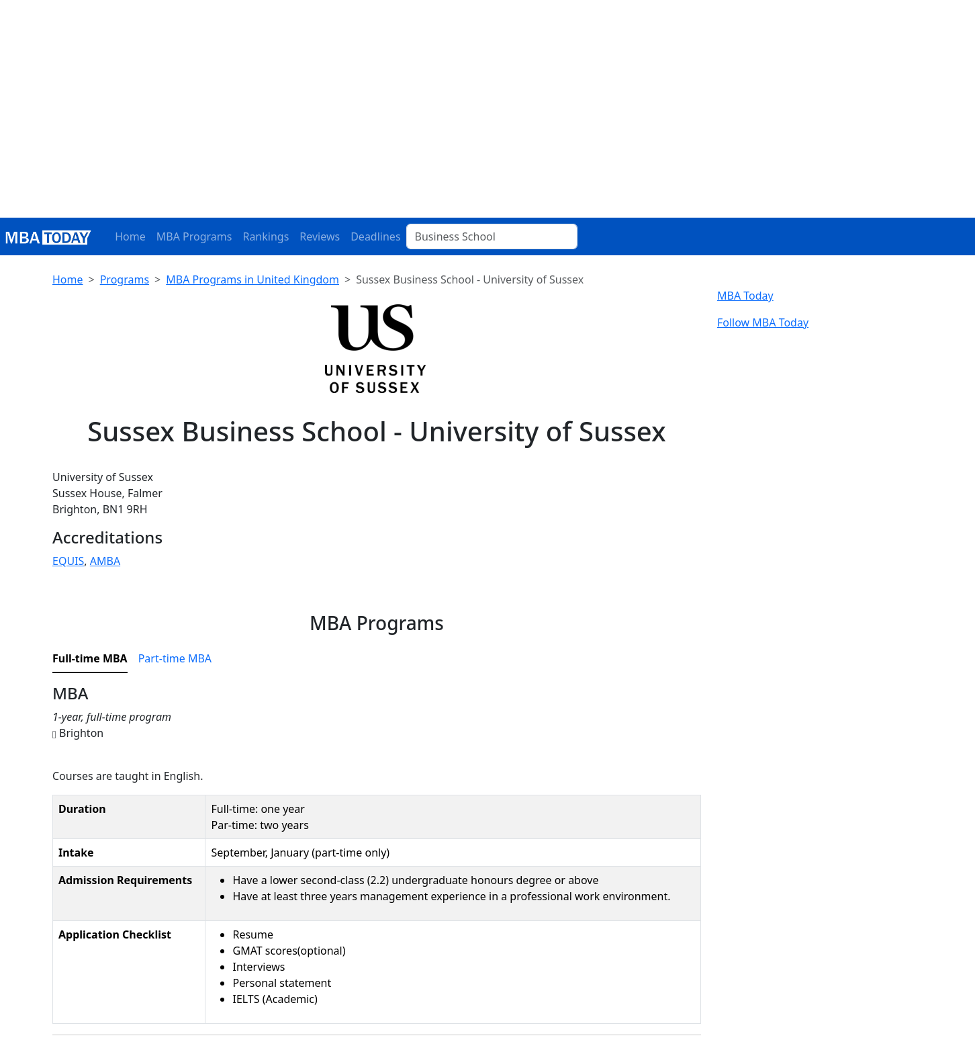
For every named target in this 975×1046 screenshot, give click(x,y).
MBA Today (745, 295)
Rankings (265, 236)
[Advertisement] (487, 117)
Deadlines (375, 236)
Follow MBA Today (762, 322)
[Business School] (491, 236)
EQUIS (68, 561)
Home (130, 236)
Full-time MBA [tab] (90, 658)
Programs (124, 279)
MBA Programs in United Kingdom (252, 279)
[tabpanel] (376, 859)
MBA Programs (194, 236)
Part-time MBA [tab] (175, 658)
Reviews (319, 236)
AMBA (105, 561)
